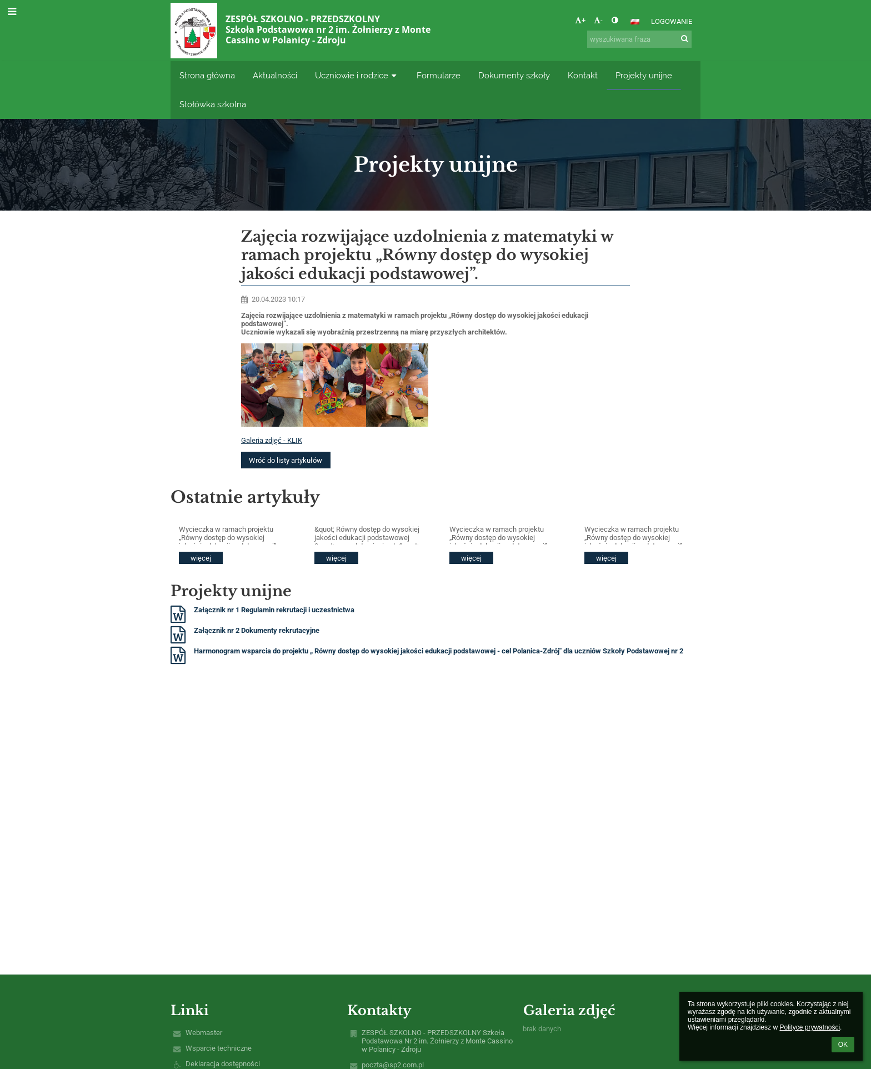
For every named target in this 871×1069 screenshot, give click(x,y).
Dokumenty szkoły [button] (514, 75)
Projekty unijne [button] (643, 75)
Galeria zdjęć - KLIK (271, 440)
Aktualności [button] (275, 75)
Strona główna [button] (207, 75)
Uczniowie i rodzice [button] (357, 75)
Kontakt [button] (583, 75)
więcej (201, 558)
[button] (635, 21)
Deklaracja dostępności (223, 1064)
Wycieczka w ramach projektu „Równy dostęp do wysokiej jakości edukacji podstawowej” (228, 535)
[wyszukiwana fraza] (639, 39)
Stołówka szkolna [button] (212, 104)
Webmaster (204, 1032)
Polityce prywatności (809, 1027)
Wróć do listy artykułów (285, 460)
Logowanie (671, 21)
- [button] (598, 20)
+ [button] (580, 20)
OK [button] (843, 1044)
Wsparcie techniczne (219, 1048)
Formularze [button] (438, 75)
